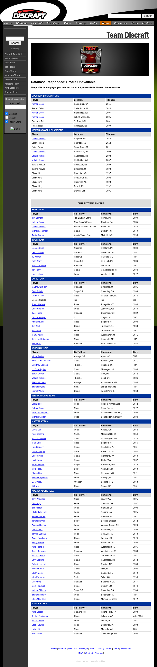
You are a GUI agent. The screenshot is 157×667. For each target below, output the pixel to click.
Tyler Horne (37, 313)
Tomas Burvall (38, 521)
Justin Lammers (39, 265)
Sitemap (99, 653)
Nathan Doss (38, 104)
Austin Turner (38, 235)
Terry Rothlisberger (40, 339)
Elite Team (10, 62)
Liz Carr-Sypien (39, 369)
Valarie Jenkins (39, 139)
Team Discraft (12, 58)
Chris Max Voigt (39, 599)
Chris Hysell (37, 456)
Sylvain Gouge (38, 408)
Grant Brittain (38, 296)
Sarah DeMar (38, 374)
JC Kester (36, 257)
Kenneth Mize (38, 569)
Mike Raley (37, 469)
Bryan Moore (38, 573)
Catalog (100, 648)
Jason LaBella (38, 556)
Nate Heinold (38, 547)
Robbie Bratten (39, 516)
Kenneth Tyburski (40, 478)
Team (116, 648)
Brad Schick (37, 274)
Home (53, 648)
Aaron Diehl (37, 529)
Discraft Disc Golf (13, 54)
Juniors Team (11, 92)
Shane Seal (37, 473)
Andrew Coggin (39, 525)
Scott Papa (37, 460)
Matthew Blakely (39, 287)
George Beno (38, 248)
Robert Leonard (39, 564)
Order (109, 648)
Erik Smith (36, 343)
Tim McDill (36, 330)
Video (92, 648)
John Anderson (39, 499)
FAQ (81, 653)
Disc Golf (13, 114)
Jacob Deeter (38, 621)
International (11, 79)
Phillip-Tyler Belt (39, 512)
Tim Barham (37, 218)
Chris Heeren (38, 309)
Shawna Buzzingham (41, 361)
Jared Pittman (38, 464)
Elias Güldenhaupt (40, 413)
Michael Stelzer (39, 417)
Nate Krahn (37, 261)
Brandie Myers (38, 387)
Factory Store (15, 122)
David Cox (36, 430)
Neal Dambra (38, 434)
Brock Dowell (38, 625)
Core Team (10, 71)
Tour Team (10, 67)
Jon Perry (36, 270)
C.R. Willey (37, 482)
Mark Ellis (36, 443)
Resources (126, 648)
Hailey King (37, 629)
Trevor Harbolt (38, 304)
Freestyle (83, 648)
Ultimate (12, 118)
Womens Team (12, 75)
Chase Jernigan (39, 317)
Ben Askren (37, 508)
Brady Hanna (38, 543)
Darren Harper (38, 451)
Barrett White (38, 391)
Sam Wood (37, 634)
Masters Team (12, 84)
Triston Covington (40, 616)
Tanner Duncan (39, 534)
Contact (89, 653)
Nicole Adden (38, 356)
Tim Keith (36, 326)
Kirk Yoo (35, 486)
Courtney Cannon (40, 365)
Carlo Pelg (36, 582)
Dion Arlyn (36, 503)
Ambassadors (12, 88)
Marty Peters (38, 335)
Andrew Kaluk (38, 322)
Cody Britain (37, 291)
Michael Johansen (40, 231)
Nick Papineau (38, 577)
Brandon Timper (39, 595)
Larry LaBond (38, 560)
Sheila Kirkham (39, 382)
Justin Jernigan (39, 551)
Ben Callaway (38, 252)
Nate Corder (37, 612)
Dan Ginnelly (38, 447)
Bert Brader (37, 404)
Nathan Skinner (39, 590)
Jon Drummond (39, 438)
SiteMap (15, 48)
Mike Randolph (39, 586)
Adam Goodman (39, 538)
